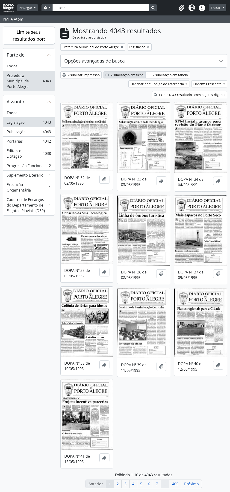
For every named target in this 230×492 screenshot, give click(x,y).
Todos (12, 66)
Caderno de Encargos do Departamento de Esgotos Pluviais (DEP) (28, 205)
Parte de (15, 55)
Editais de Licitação (28, 153)
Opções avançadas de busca (94, 61)
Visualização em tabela (167, 75)
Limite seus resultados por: (29, 35)
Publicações (28, 133)
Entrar (216, 8)
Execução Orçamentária (28, 187)
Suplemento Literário (28, 176)
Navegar (26, 8)
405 (175, 483)
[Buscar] (101, 7)
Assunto (15, 102)
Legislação (28, 123)
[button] (182, 8)
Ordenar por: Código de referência (157, 84)
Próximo (191, 483)
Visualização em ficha (125, 75)
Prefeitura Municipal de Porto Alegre (28, 81)
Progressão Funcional (28, 167)
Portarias (28, 142)
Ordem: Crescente (207, 84)
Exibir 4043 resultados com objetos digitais (189, 95)
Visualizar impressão (81, 75)
